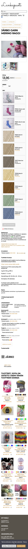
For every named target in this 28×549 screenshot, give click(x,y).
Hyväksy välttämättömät (9, 546)
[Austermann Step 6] (21, 497)
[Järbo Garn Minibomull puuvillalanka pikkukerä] (21, 417)
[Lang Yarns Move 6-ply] (21, 392)
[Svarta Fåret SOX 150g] (7, 444)
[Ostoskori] (23, 15)
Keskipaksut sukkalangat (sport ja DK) (11, 27)
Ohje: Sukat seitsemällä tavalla (10, 264)
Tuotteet (5, 14)
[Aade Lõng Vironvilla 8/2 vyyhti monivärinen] (21, 444)
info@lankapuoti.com (7, 538)
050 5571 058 (8, 536)
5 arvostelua (21, 253)
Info (20, 15)
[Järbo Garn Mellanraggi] (7, 497)
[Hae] (14, 11)
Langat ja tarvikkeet (7, 24)
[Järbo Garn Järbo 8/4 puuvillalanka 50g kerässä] (21, 470)
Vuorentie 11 (4, 520)
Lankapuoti (12, 21)
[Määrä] (5, 86)
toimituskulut (18, 77)
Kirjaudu (13, 15)
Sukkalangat (17, 24)
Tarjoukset (14, 14)
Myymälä (5, 15)
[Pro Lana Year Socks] (7, 392)
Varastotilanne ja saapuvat (9, 244)
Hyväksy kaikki (21, 546)
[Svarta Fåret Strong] (7, 417)
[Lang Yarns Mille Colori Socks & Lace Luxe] (7, 470)
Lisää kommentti (6, 344)
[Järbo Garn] (7, 360)
